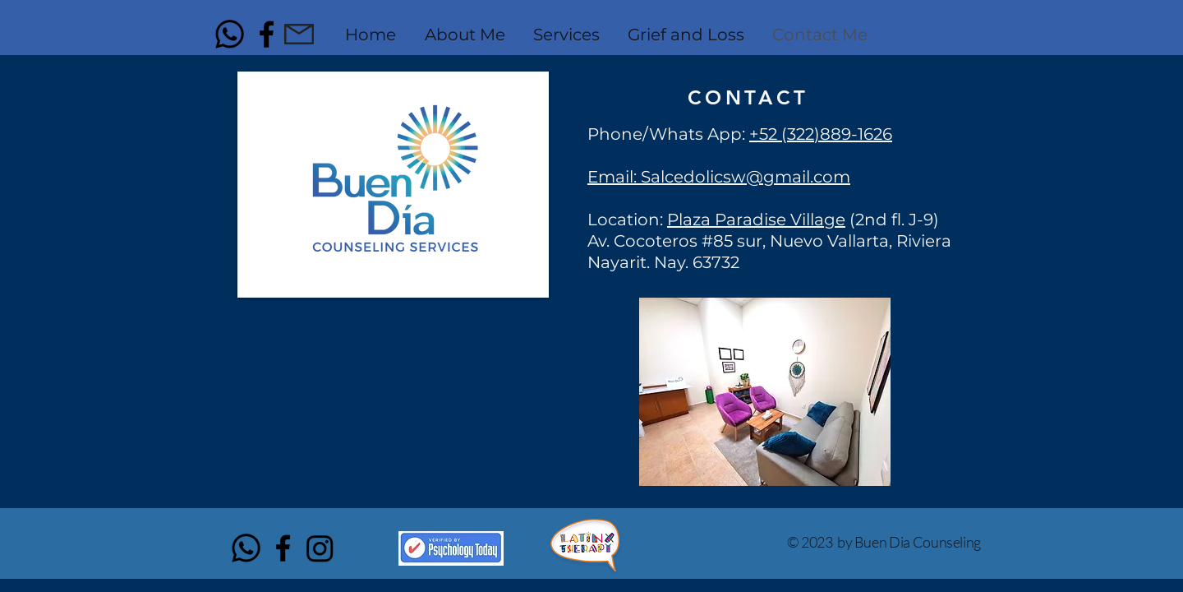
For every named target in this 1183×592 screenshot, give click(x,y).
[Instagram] (320, 548)
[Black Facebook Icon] (266, 34)
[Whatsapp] (229, 34)
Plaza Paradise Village (756, 219)
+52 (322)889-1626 (820, 134)
